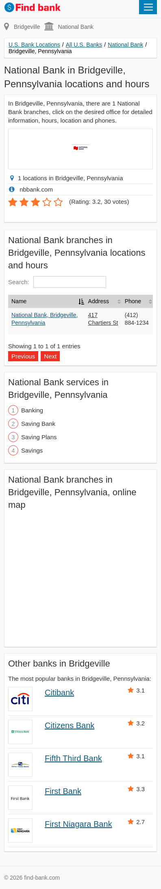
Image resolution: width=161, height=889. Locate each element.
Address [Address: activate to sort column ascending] (98, 301)
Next (50, 356)
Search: (57, 282)
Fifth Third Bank (73, 758)
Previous (23, 356)
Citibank (59, 692)
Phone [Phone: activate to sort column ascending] (133, 301)
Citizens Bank (69, 725)
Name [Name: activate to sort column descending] (18, 301)
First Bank (63, 791)
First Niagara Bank (78, 824)
